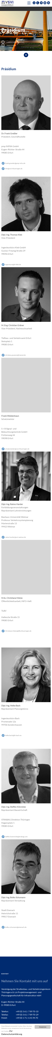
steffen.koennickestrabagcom (16, 837)
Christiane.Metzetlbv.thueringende (18, 631)
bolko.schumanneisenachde (15, 927)
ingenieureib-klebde (13, 264)
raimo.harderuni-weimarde (15, 537)
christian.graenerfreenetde (15, 355)
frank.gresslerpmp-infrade (15, 163)
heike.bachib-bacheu (13, 735)
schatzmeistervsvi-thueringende (17, 449)
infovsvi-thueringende (13, 169)
